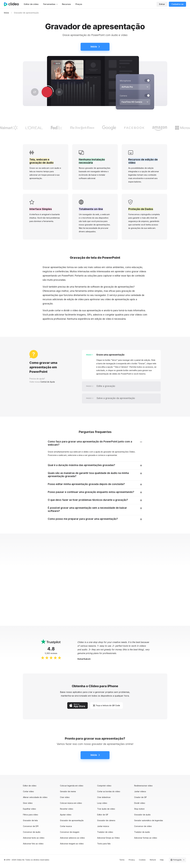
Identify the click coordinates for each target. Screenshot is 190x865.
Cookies (142, 860)
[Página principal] (13, 4)
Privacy (132, 860)
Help (162, 860)
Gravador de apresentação (26, 13)
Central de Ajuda (47, 382)
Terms (121, 860)
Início (6, 13)
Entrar (162, 4)
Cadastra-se (177, 4)
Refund (153, 860)
